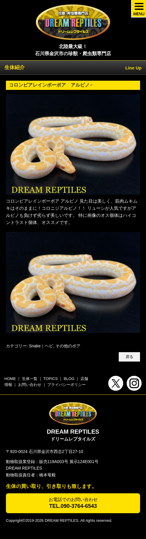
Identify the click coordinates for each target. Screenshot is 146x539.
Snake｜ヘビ (41, 346)
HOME (10, 378)
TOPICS (50, 378)
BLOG (69, 378)
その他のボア (67, 346)
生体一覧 (29, 378)
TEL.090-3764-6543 (73, 506)
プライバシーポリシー (66, 384)
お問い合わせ (29, 384)
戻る (129, 357)
